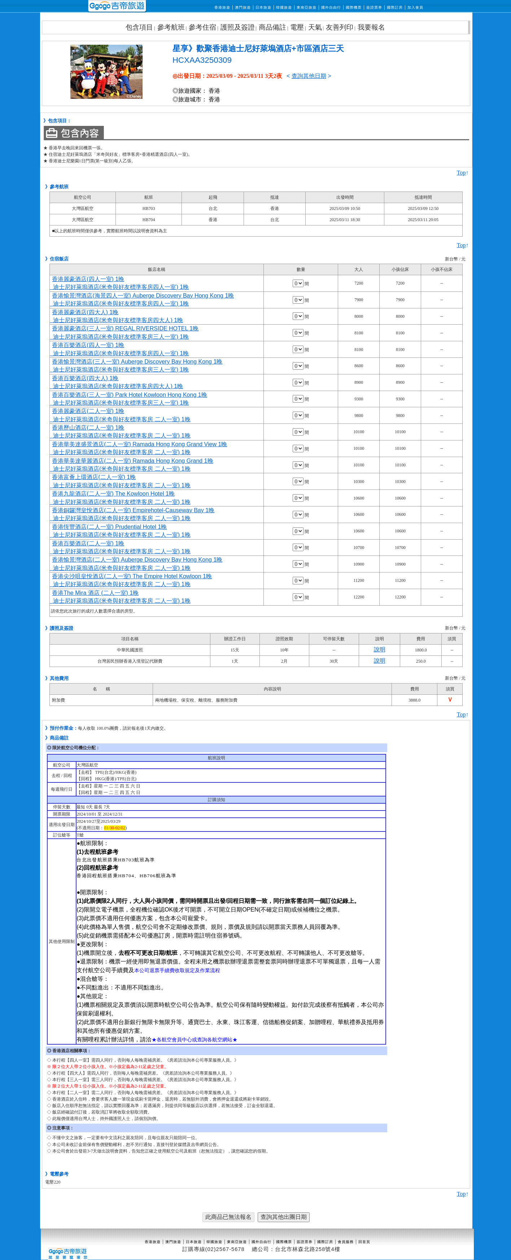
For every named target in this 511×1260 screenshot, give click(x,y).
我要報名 (371, 27)
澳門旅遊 (243, 7)
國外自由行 (331, 7)
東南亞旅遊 (306, 7)
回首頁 (364, 1242)
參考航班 (171, 27)
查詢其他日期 (309, 76)
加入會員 (415, 7)
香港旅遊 (222, 7)
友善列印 (339, 27)
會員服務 (346, 1242)
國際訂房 (395, 7)
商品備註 (272, 27)
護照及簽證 (237, 27)
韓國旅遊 (284, 7)
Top (461, 173)
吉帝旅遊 (117, 6)
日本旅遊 (263, 7)
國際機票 (354, 7)
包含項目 (139, 27)
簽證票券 (374, 7)
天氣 (315, 27)
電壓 (297, 27)
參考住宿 (202, 27)
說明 (379, 649)
